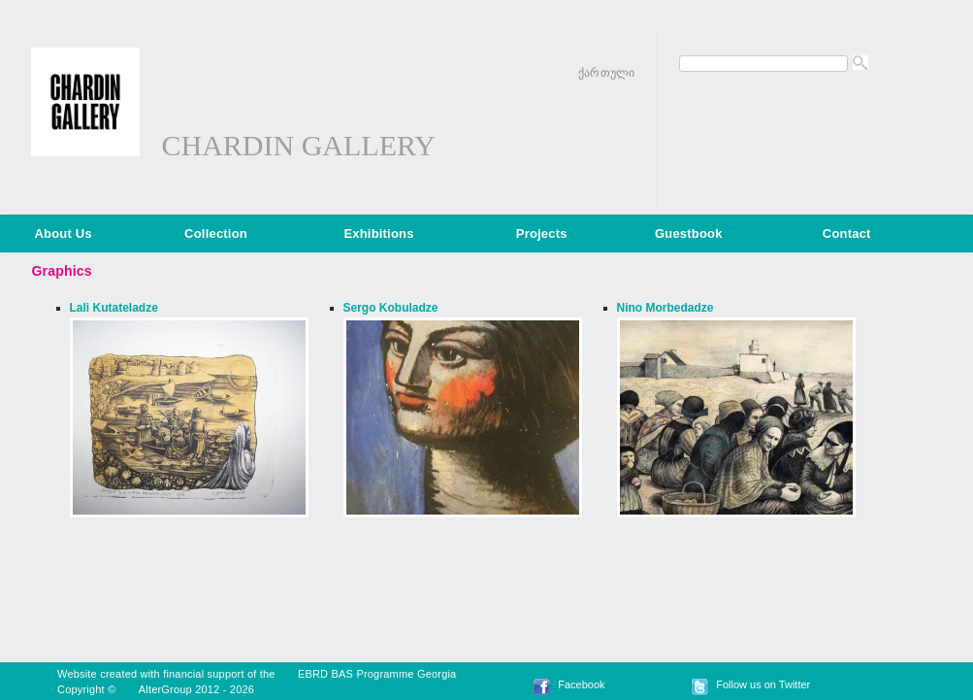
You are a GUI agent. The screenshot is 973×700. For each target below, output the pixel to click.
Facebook (581, 684)
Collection (215, 233)
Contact (847, 233)
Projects (542, 233)
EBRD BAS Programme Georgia (377, 674)
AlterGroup (165, 689)
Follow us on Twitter (763, 684)
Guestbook (689, 233)
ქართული (606, 73)
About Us (63, 233)
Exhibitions (378, 233)
